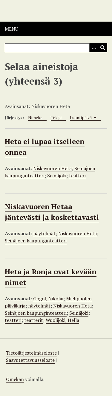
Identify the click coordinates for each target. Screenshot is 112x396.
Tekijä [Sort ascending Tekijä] (56, 117)
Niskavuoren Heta (52, 168)
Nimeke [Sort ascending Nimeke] (35, 117)
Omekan (15, 379)
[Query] (56, 47)
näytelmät (44, 233)
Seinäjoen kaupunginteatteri (36, 240)
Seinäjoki (56, 175)
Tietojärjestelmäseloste (31, 353)
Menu (11, 29)
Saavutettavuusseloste (30, 360)
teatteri (77, 175)
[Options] (93, 47)
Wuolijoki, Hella (62, 320)
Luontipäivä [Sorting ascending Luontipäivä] (83, 117)
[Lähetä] (102, 47)
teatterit (33, 320)
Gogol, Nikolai (48, 298)
